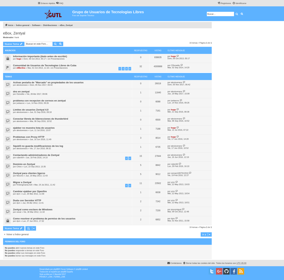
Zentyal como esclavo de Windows (33, 209)
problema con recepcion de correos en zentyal (39, 100)
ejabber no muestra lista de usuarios (34, 127)
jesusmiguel (176, 209)
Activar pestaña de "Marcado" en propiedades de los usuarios (48, 82)
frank (17, 37)
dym (18, 194)
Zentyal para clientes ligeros (29, 173)
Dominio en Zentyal (24, 164)
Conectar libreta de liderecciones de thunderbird (40, 118)
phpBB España (67, 272)
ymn (173, 182)
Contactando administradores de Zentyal (36, 155)
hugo (18, 59)
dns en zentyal (21, 91)
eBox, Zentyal (14, 33)
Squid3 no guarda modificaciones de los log (38, 146)
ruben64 (20, 157)
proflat (46, 274)
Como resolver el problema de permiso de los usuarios (44, 218)
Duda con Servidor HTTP (27, 200)
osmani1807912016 (180, 173)
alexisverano (22, 85)
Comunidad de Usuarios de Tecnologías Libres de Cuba (44, 65)
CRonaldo (175, 65)
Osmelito (20, 94)
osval (18, 212)
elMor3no (20, 68)
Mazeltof (58, 274)
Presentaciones (58, 59)
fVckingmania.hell (24, 185)
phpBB (56, 269)
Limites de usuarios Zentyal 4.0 (31, 109)
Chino (19, 166)
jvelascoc (20, 103)
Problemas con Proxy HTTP (28, 137)
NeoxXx (20, 176)
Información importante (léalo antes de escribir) (40, 56)
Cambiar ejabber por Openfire (30, 191)
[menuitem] (59, 3)
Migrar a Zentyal (22, 182)
